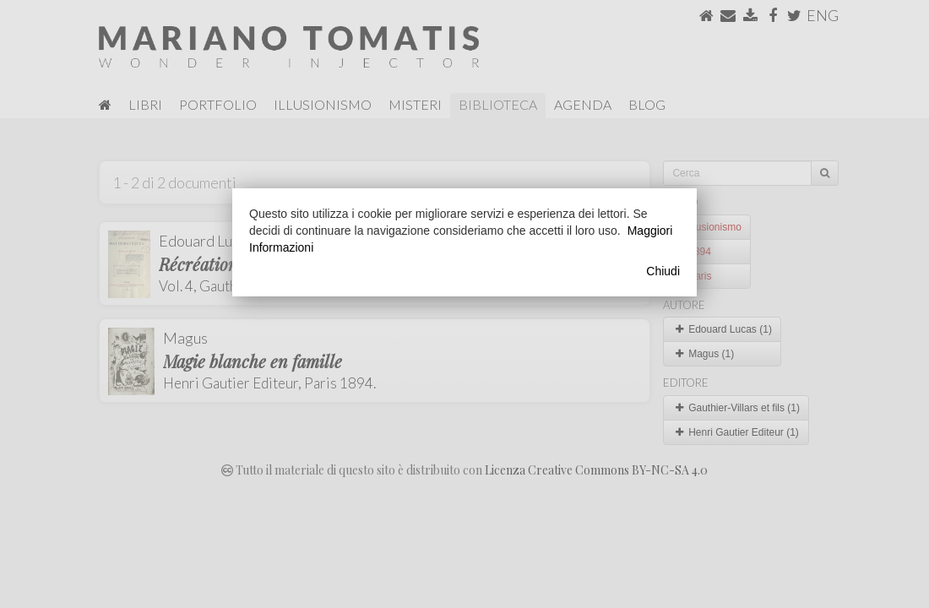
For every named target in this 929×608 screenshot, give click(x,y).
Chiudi (663, 271)
